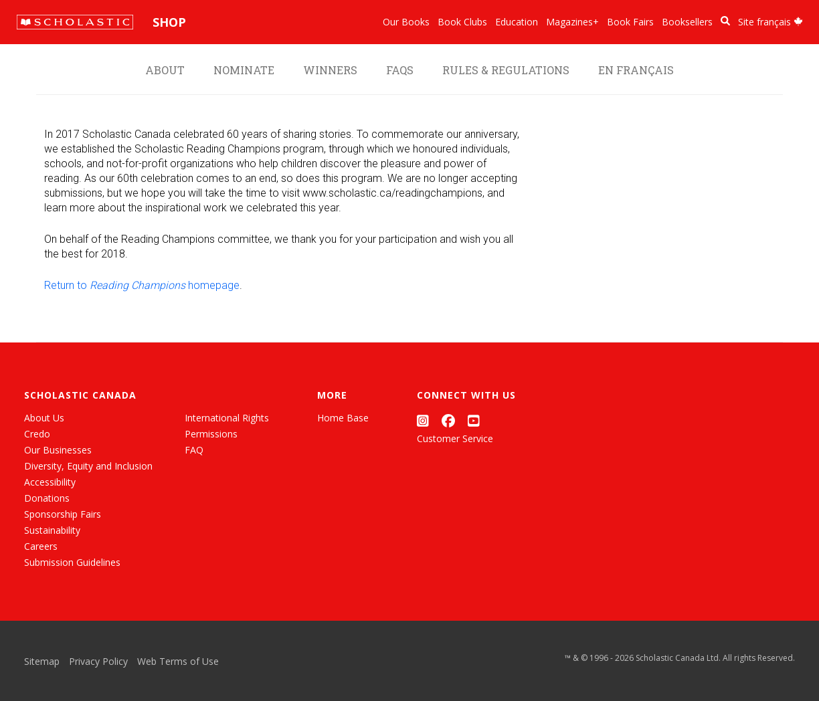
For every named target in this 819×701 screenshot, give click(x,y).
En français (636, 70)
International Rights (227, 417)
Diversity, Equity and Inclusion (88, 466)
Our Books (406, 21)
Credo (37, 433)
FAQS (400, 70)
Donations (47, 498)
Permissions (211, 433)
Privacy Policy (98, 661)
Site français (770, 21)
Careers (41, 546)
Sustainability (52, 530)
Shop (169, 22)
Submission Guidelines (72, 562)
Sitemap (42, 661)
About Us (44, 417)
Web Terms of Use (178, 661)
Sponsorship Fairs (62, 514)
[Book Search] (725, 21)
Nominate (243, 70)
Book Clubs (462, 21)
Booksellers (687, 21)
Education (516, 21)
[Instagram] (423, 420)
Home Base (343, 417)
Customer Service (455, 438)
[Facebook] (448, 420)
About (165, 70)
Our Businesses (58, 449)
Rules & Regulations (505, 70)
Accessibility (50, 482)
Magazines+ (572, 21)
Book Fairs (630, 21)
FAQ (194, 449)
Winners (330, 70)
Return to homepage (142, 285)
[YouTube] (474, 420)
